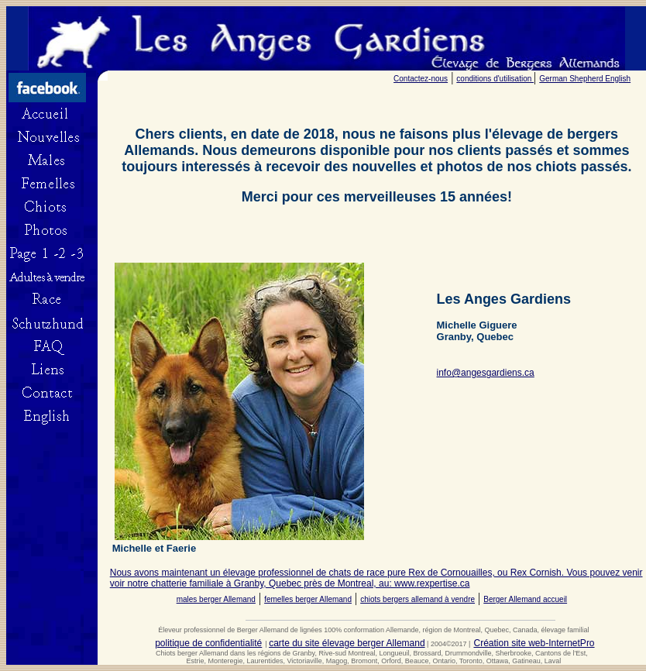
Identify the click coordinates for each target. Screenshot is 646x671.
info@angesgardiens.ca (485, 372)
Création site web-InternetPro (533, 643)
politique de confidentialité (208, 643)
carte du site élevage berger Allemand (346, 643)
